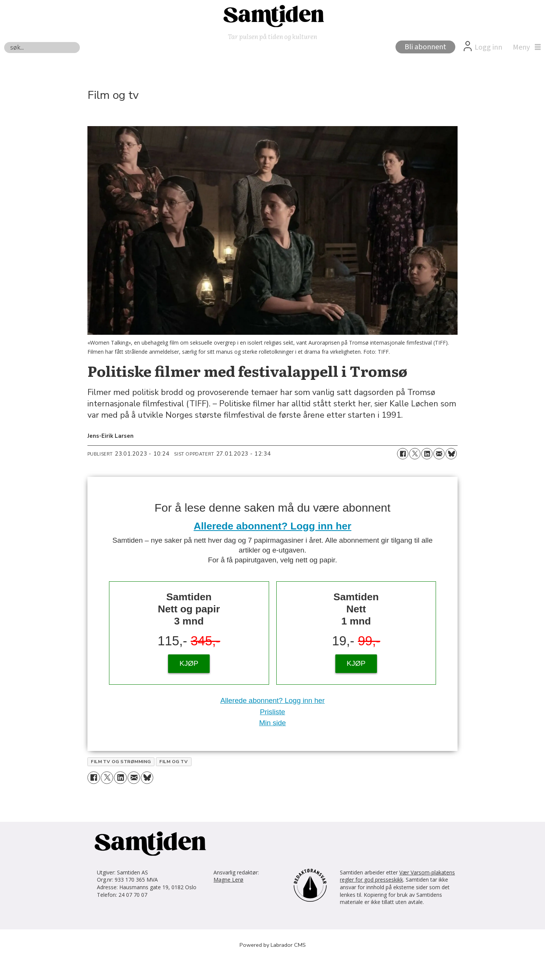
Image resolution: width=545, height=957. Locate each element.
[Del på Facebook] (402, 453)
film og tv (173, 762)
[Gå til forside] (272, 15)
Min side (272, 723)
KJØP (188, 663)
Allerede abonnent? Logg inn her (273, 526)
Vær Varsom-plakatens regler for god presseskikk (397, 876)
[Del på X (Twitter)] (414, 453)
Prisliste (272, 712)
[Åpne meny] (525, 47)
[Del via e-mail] (439, 453)
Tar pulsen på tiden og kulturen (272, 36)
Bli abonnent (425, 47)
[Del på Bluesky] (451, 453)
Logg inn (488, 47)
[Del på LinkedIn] (427, 453)
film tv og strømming (121, 762)
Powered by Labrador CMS (273, 945)
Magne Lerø (228, 879)
